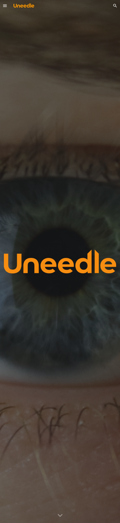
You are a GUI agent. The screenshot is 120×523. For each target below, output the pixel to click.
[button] (5, 5)
